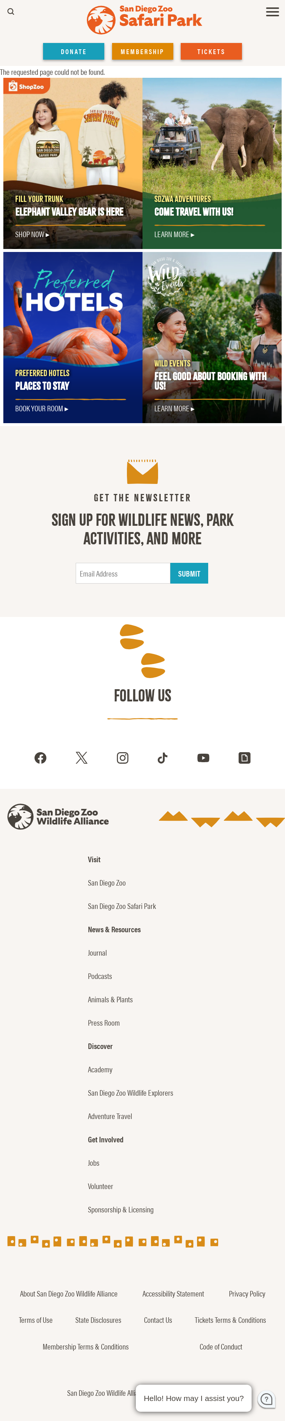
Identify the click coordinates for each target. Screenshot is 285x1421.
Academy (100, 1069)
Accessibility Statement (173, 1293)
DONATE (74, 51)
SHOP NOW (29, 233)
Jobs (93, 1162)
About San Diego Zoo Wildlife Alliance (69, 1293)
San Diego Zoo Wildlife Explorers (130, 1092)
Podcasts (100, 975)
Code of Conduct (221, 1346)
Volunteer (100, 1185)
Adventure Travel (110, 1115)
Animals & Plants (110, 999)
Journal (97, 952)
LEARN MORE (171, 408)
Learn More (171, 233)
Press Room (104, 1022)
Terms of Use (36, 1319)
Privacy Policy (247, 1293)
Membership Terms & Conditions (86, 1346)
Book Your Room (39, 408)
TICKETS (211, 51)
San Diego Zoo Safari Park (122, 905)
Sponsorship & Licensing (121, 1209)
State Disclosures (98, 1319)
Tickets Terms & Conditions (230, 1319)
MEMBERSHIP (142, 51)
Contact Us (158, 1319)
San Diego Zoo (107, 882)
